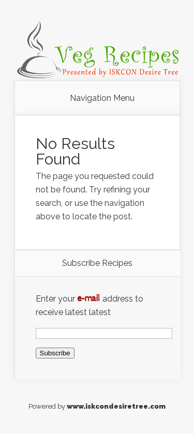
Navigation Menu (102, 98)
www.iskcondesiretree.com (116, 406)
